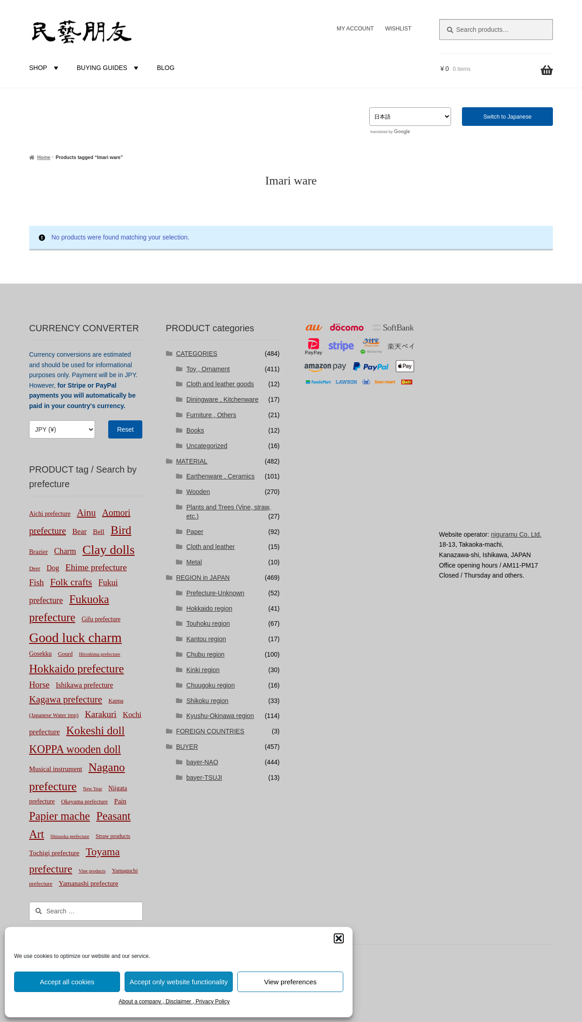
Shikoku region (207, 700)
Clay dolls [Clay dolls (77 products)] (108, 550)
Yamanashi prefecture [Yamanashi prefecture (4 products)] (88, 883)
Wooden (198, 491)
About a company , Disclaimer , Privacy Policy (174, 1001)
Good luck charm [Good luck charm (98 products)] (75, 637)
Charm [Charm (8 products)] (65, 551)
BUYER (187, 746)
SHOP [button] (45, 67)
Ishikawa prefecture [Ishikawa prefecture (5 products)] (84, 685)
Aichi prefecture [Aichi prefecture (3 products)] (49, 513)
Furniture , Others (211, 415)
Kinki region (203, 669)
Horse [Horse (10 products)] (39, 684)
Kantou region (206, 639)
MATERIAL (191, 461)
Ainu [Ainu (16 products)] (86, 512)
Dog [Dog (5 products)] (52, 568)
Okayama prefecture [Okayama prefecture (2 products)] (84, 801)
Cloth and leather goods (220, 384)
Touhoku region (208, 623)
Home (43, 157)
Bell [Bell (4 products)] (98, 531)
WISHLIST (398, 28)
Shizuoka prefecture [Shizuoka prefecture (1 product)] (70, 836)
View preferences (290, 982)
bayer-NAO (202, 762)
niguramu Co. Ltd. (516, 534)
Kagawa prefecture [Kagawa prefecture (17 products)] (65, 699)
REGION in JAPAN (203, 577)
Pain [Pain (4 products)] (120, 801)
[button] (338, 938)
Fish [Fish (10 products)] (36, 582)
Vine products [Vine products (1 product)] (92, 870)
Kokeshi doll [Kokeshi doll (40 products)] (95, 730)
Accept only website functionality (179, 982)
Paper (194, 531)
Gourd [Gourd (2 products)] (65, 654)
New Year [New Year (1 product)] (92, 788)
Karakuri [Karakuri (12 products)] (100, 714)
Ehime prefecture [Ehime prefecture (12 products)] (96, 567)
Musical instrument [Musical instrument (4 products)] (55, 769)
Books (195, 430)
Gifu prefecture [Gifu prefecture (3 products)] (100, 619)
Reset (125, 429)
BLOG (166, 67)
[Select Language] (410, 116)
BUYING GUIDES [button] (109, 67)
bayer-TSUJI (204, 777)
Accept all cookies (67, 982)
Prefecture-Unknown (215, 593)
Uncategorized (206, 445)
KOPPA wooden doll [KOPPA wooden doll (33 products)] (75, 749)
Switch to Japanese (507, 117)
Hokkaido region (209, 608)
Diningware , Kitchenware (222, 399)
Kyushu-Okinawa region (220, 715)
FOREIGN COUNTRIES (210, 731)
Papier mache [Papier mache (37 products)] (59, 816)
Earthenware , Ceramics (220, 476)
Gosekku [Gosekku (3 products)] (40, 653)
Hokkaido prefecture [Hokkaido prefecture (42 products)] (76, 668)
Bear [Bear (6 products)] (79, 531)
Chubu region (205, 654)
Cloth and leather (210, 546)
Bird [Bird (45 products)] (120, 530)
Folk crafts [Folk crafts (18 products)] (71, 582)
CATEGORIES (196, 353)
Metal (194, 562)
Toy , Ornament (208, 369)
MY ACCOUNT (355, 28)
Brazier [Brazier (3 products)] (38, 551)
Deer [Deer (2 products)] (34, 568)
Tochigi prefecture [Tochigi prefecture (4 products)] (54, 853)
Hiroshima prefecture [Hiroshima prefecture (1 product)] (99, 654)
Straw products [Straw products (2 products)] (112, 836)
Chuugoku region (210, 685)
